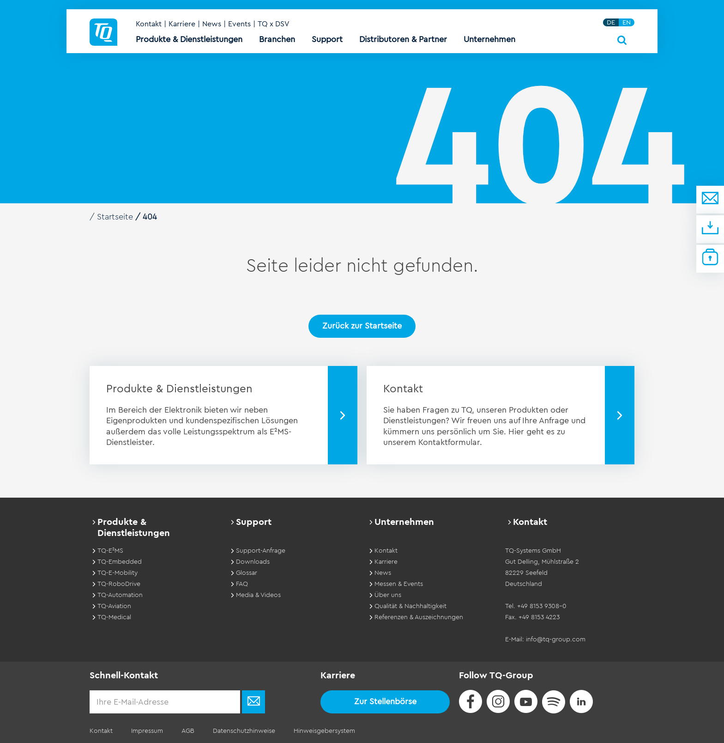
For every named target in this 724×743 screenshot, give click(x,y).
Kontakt (149, 24)
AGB (187, 731)
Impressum (147, 731)
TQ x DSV (274, 24)
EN (626, 22)
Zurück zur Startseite (362, 326)
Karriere (182, 24)
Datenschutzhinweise (244, 731)
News (211, 24)
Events (239, 24)
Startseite (115, 217)
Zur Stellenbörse (385, 701)
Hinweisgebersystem (324, 731)
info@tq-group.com (555, 639)
